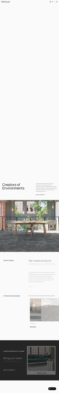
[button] (57, 2)
